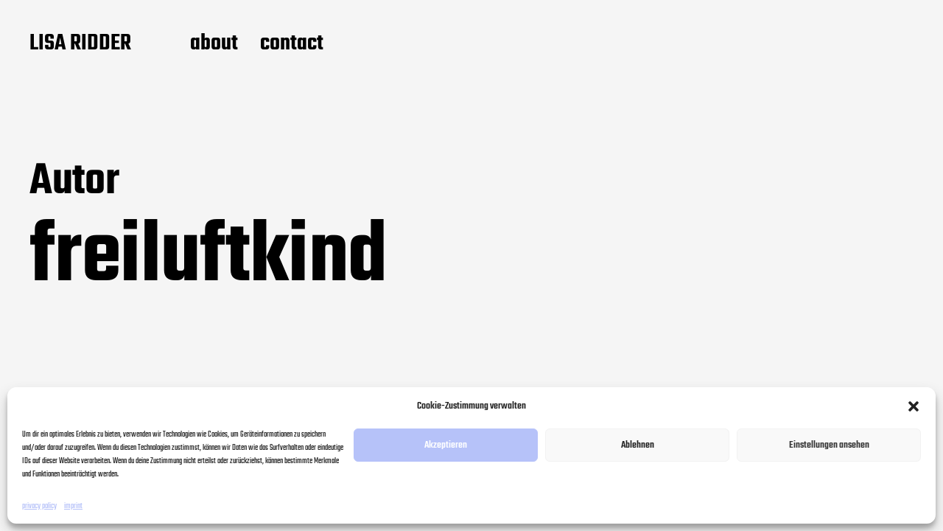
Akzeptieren (445, 445)
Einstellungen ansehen (829, 445)
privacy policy (39, 506)
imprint (73, 506)
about (214, 44)
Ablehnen (637, 445)
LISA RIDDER (80, 44)
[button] (913, 406)
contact (291, 44)
